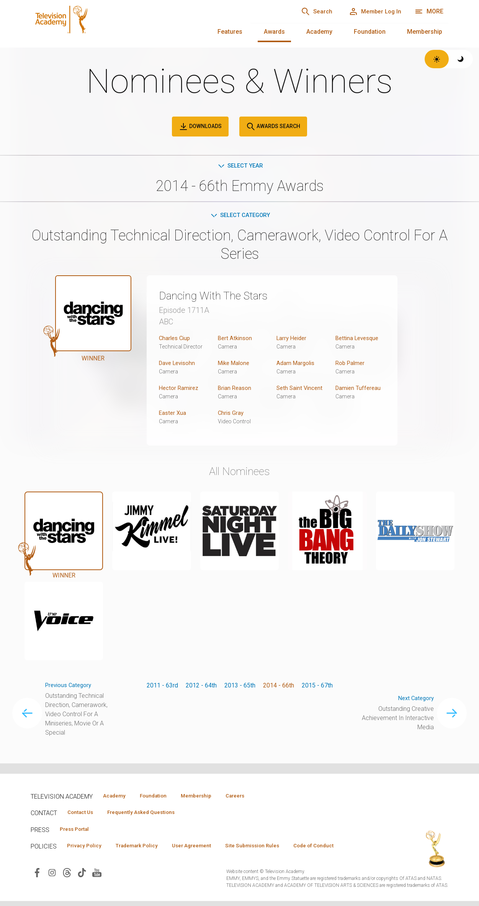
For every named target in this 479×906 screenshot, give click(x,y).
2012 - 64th (201, 687)
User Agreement (205, 848)
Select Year (239, 166)
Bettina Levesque (359, 339)
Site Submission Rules (272, 848)
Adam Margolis (296, 364)
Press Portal (77, 830)
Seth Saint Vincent (300, 389)
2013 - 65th (239, 687)
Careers (253, 796)
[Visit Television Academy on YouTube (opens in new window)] (96, 885)
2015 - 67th (317, 687)
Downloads (200, 126)
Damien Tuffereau (359, 389)
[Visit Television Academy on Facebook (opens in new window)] (37, 885)
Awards (274, 31)
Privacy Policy (87, 848)
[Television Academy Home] (133, 23)
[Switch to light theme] (437, 59)
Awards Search (273, 126)
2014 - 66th (278, 687)
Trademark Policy (145, 848)
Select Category (239, 216)
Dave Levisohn (179, 364)
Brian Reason (235, 389)
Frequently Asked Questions (149, 813)
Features (229, 31)
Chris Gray (231, 414)
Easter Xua (173, 414)
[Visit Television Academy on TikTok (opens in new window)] (81, 885)
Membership (424, 31)
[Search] (306, 11)
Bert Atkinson (236, 339)
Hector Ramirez (180, 389)
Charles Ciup (176, 339)
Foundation (370, 31)
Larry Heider (292, 339)
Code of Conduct (90, 859)
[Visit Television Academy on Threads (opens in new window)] (67, 885)
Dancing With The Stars (221, 296)
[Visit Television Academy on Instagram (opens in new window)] (52, 885)
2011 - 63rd (162, 687)
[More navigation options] (429, 11)
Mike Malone (235, 364)
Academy (319, 31)
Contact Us (82, 813)
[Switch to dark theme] (461, 59)
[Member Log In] (371, 11)
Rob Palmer (351, 364)
